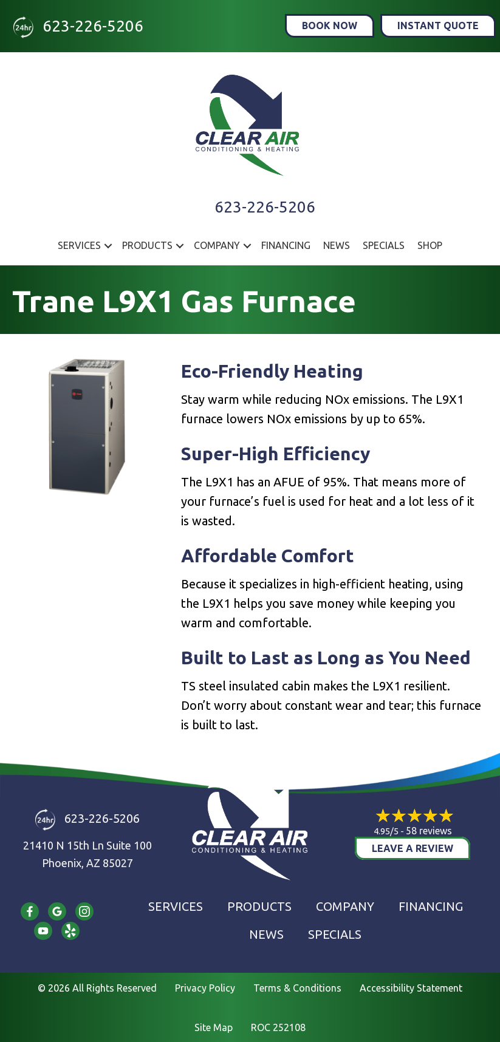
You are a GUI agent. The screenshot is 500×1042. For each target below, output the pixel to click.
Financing (285, 245)
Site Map (213, 1027)
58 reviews (429, 830)
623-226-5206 (93, 26)
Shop (429, 245)
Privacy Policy (205, 987)
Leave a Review (412, 848)
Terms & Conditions (297, 987)
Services (79, 245)
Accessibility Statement (411, 987)
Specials (384, 245)
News (336, 245)
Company (217, 245)
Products (147, 245)
